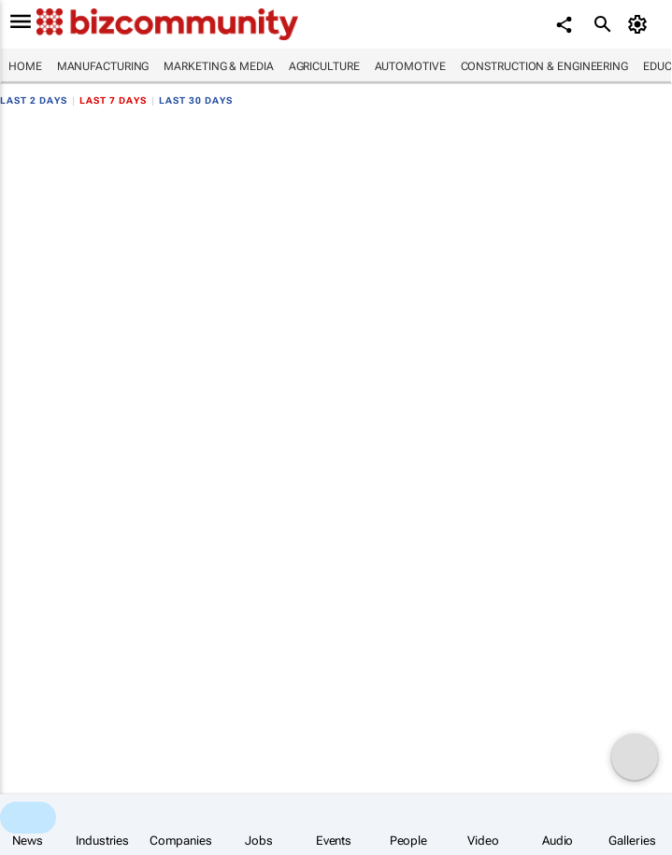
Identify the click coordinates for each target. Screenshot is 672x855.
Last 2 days (33, 100)
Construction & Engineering (544, 66)
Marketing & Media (218, 66)
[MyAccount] (639, 24)
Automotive (410, 66)
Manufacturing (103, 66)
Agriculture (324, 66)
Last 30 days (196, 100)
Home (25, 66)
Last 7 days (113, 100)
